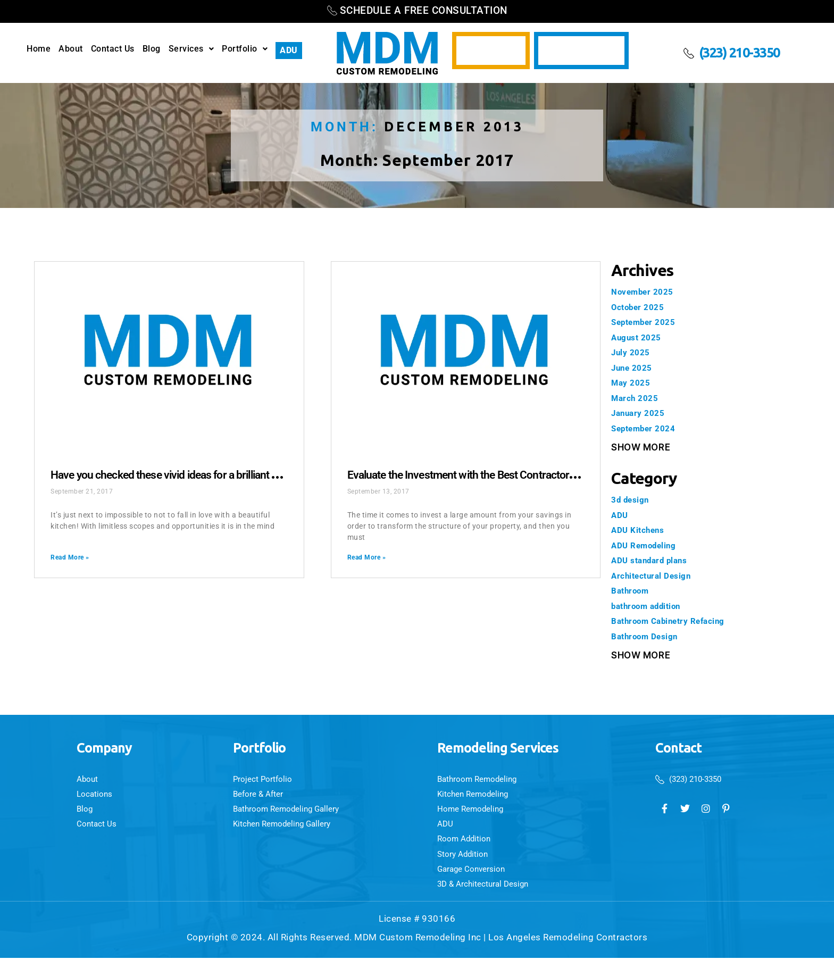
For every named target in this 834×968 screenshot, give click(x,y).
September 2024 (647, 428)
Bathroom (632, 590)
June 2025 (634, 367)
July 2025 (633, 352)
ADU (289, 50)
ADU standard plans (654, 560)
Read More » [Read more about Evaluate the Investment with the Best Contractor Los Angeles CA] (366, 557)
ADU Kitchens (641, 529)
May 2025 (632, 382)
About (71, 49)
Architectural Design (656, 575)
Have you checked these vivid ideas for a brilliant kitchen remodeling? (238, 474)
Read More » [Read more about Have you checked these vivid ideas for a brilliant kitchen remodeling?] (70, 557)
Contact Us (113, 49)
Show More (640, 447)
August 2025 (639, 337)
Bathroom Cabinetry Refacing (675, 620)
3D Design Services (491, 50)
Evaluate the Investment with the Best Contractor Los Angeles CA (522, 474)
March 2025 (637, 398)
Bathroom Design (649, 636)
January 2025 (641, 412)
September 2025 (647, 321)
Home (39, 49)
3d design (633, 499)
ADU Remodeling (648, 545)
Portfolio (245, 49)
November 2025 (646, 291)
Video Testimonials (581, 50)
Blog (152, 49)
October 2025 (641, 307)
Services (191, 49)
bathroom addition (652, 605)
